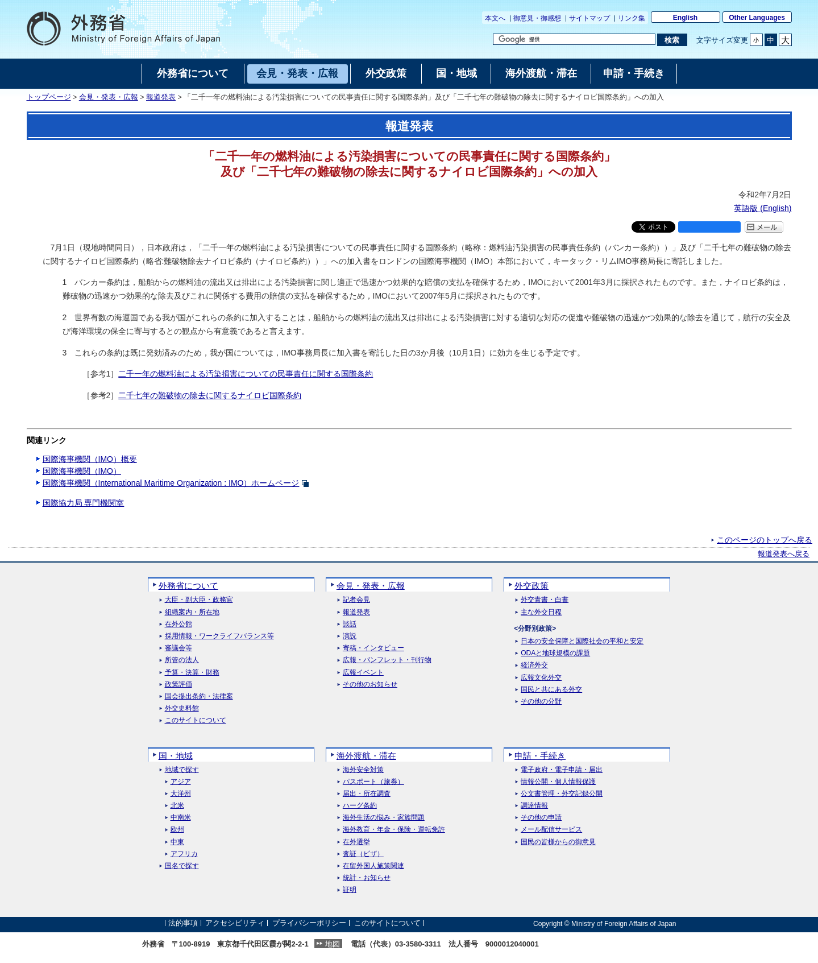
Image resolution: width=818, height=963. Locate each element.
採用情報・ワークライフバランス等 (219, 636)
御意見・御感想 (537, 18)
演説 (349, 636)
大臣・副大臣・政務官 (199, 600)
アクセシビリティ (234, 923)
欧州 (177, 829)
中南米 (181, 817)
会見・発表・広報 (108, 97)
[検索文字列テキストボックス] (574, 39)
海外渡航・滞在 (366, 756)
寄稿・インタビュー (373, 648)
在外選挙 (356, 842)
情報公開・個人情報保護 (558, 782)
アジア (181, 782)
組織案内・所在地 (192, 612)
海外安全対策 (363, 770)
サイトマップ (589, 18)
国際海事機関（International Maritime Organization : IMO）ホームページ (171, 482)
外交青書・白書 (544, 600)
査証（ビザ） (363, 854)
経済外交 (534, 665)
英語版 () (762, 208)
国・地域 (176, 756)
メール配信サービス (551, 829)
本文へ (495, 18)
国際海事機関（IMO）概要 (90, 459)
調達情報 (534, 805)
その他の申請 (541, 817)
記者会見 (356, 600)
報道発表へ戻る (783, 554)
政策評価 (178, 684)
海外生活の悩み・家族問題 (384, 817)
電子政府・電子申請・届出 (562, 770)
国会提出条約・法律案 (199, 696)
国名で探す (182, 866)
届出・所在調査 (367, 793)
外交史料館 (182, 708)
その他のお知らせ (370, 684)
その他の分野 (541, 701)
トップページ (49, 97)
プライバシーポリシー (309, 923)
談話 (349, 624)
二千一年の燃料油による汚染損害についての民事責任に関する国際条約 (245, 373)
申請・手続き (540, 756)
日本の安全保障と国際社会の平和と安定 (582, 641)
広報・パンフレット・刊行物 (387, 660)
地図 (332, 944)
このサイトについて (195, 720)
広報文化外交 (541, 677)
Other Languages (757, 18)
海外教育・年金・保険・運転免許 (394, 829)
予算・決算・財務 (192, 672)
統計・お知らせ (367, 878)
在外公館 (178, 624)
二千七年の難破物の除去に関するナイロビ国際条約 (209, 395)
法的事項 (183, 923)
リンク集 (631, 18)
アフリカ (184, 854)
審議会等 (178, 648)
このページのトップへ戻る (764, 540)
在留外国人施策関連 (373, 866)
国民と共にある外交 (551, 689)
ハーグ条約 (360, 805)
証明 (349, 890)
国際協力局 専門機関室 (83, 502)
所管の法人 (182, 660)
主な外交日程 (541, 612)
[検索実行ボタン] (672, 40)
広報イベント (363, 672)
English (685, 18)
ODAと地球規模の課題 (555, 653)
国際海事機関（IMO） (82, 471)
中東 (177, 842)
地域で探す (182, 770)
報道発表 (161, 97)
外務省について (188, 585)
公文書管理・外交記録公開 (562, 793)
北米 (177, 805)
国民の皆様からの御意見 (558, 842)
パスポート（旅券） (373, 782)
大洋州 (181, 793)
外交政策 (531, 585)
